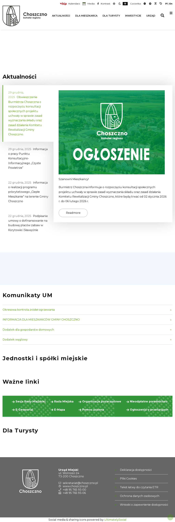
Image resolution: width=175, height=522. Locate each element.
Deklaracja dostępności (136, 470)
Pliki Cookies (128, 478)
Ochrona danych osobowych (139, 496)
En (170, 4)
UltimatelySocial (115, 519)
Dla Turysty (111, 15)
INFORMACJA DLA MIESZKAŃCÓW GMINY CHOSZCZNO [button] (41, 319)
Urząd (150, 15)
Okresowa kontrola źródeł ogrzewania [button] (29, 309)
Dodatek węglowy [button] (15, 339)
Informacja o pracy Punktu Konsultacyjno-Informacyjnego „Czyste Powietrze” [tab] (28, 158)
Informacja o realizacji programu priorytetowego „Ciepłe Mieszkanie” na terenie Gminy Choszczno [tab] (28, 192)
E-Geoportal (24, 409)
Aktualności (61, 15)
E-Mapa (59, 409)
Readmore (73, 212)
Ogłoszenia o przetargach (148, 409)
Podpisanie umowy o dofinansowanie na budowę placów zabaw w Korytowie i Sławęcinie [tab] (28, 223)
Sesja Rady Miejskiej (30, 401)
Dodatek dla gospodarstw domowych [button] (28, 329)
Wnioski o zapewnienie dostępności (144, 504)
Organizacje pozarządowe (101, 401)
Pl (166, 4)
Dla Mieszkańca (86, 15)
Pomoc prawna (92, 409)
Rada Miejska (63, 401)
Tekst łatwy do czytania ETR (139, 487)
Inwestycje (133, 15)
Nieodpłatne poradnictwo (148, 401)
